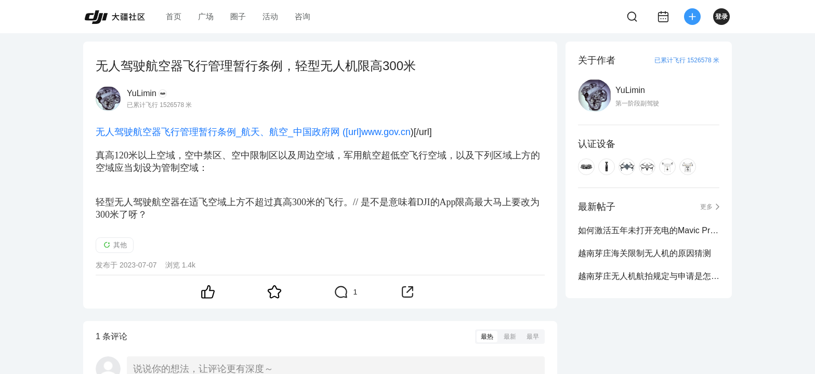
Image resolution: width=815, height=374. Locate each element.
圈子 (238, 16)
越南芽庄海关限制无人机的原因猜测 (644, 253)
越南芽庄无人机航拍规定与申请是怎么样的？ (648, 276)
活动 (270, 16)
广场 (206, 16)
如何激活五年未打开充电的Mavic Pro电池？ (648, 230)
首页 (173, 16)
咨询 (302, 16)
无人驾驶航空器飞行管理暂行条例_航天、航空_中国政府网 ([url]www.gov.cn (253, 132)
